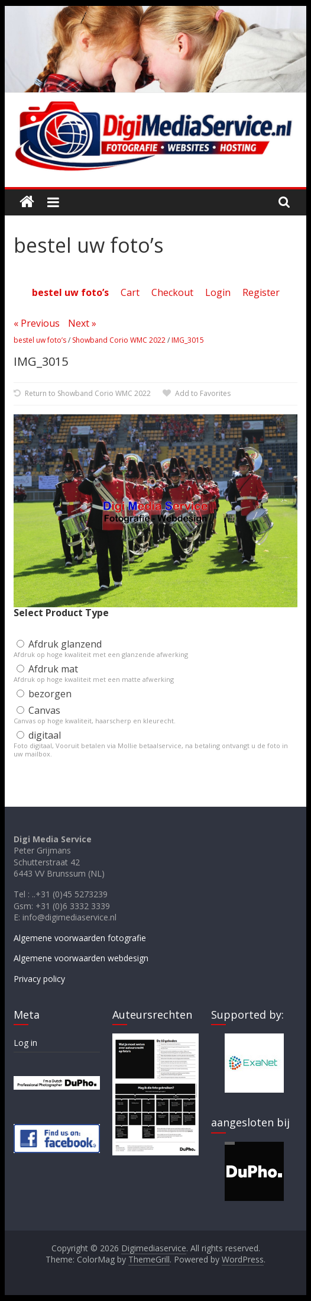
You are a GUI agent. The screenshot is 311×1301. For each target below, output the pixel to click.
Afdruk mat (47, 668)
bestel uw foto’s (40, 340)
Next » (82, 323)
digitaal (39, 735)
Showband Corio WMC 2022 (119, 340)
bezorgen (44, 693)
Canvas (38, 710)
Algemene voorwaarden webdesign (81, 958)
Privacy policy (39, 978)
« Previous (37, 323)
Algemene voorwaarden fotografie (80, 937)
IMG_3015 (187, 340)
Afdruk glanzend (59, 643)
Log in (25, 1042)
